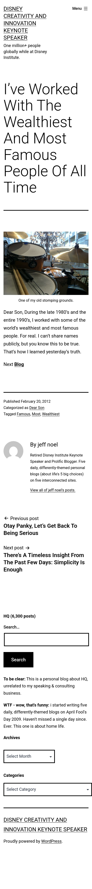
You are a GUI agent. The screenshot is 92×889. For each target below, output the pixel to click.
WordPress (51, 841)
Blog (19, 364)
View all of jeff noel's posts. (52, 490)
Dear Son (36, 408)
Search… (12, 627)
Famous (23, 414)
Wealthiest (51, 414)
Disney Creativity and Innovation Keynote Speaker (25, 23)
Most (36, 414)
